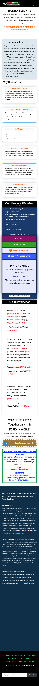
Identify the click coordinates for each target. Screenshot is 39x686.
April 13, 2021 (12, 374)
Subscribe (32, 675)
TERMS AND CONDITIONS (13, 661)
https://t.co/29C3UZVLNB (20, 367)
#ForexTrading (16, 311)
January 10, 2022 (13, 330)
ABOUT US (31, 655)
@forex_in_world (19, 348)
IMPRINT (21, 658)
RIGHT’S (28, 658)
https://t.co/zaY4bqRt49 (16, 323)
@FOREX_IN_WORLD (14, 314)
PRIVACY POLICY (20, 655)
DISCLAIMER (12, 658)
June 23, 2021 (25, 406)
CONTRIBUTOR (29, 661)
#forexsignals (24, 352)
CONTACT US (8, 655)
